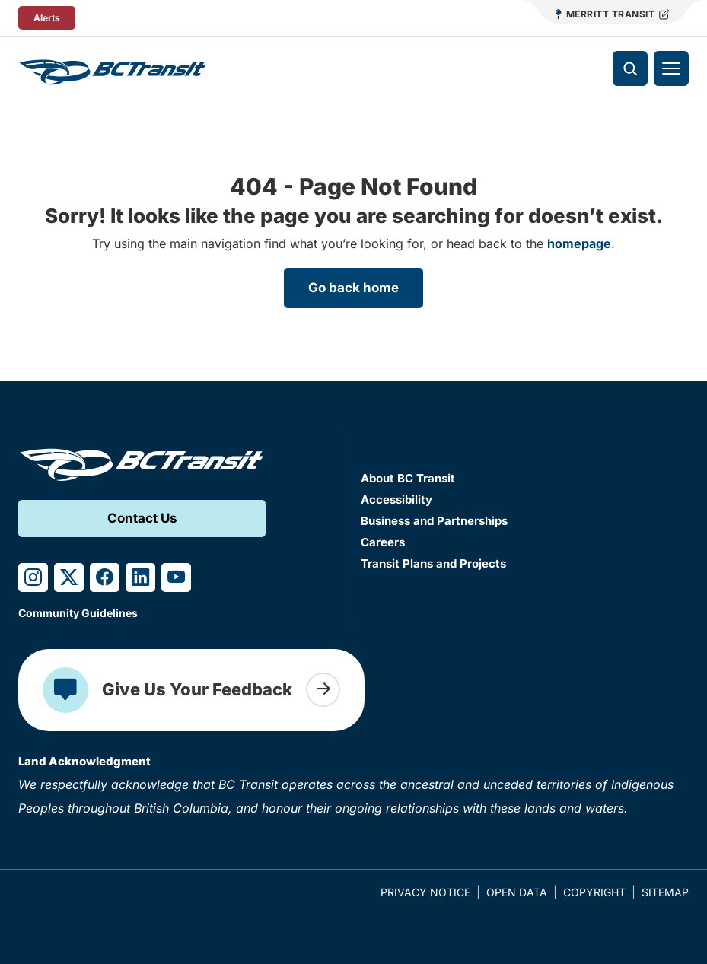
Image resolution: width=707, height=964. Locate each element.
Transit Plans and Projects (433, 563)
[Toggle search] (630, 68)
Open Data (516, 892)
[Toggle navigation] (671, 68)
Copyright (594, 892)
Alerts (46, 18)
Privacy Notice (425, 892)
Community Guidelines (78, 612)
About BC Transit (408, 478)
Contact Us (142, 518)
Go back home (353, 287)
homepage (579, 243)
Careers (383, 542)
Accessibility (396, 499)
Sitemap (665, 892)
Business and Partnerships (434, 521)
